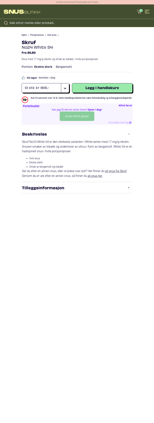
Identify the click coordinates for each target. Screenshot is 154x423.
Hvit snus (52, 35)
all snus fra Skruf (116, 171)
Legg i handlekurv (102, 88)
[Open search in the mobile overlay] (77, 23)
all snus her (95, 176)
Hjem (24, 35)
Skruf (29, 42)
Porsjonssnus (37, 35)
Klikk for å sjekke (77, 116)
